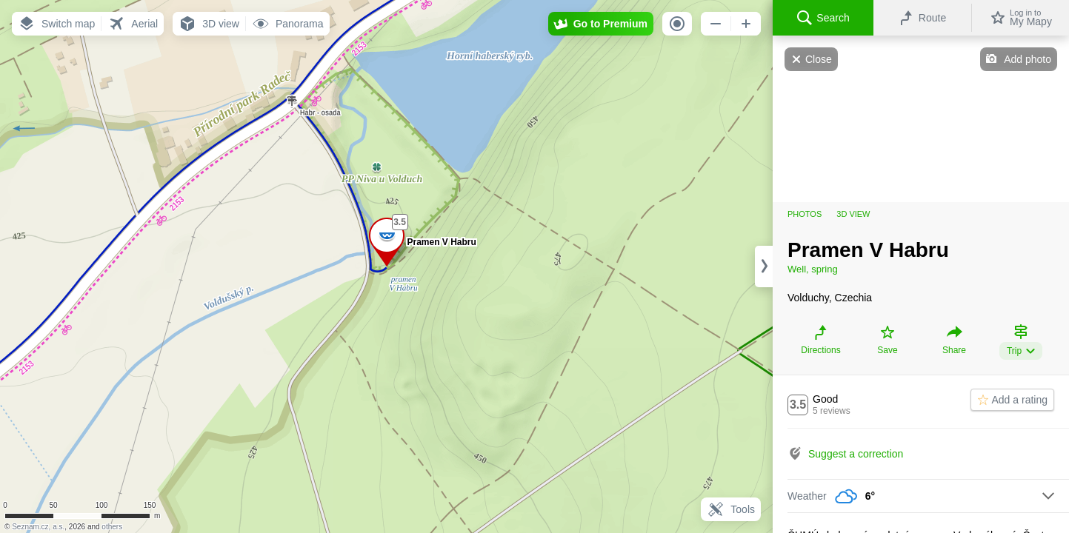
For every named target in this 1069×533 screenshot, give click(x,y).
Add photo (1027, 59)
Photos (804, 213)
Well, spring (812, 269)
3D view (853, 213)
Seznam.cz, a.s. (38, 527)
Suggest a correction (855, 454)
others (111, 527)
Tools (731, 509)
